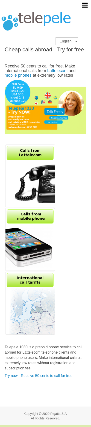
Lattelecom (57, 70)
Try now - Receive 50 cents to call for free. (39, 376)
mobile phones (18, 75)
